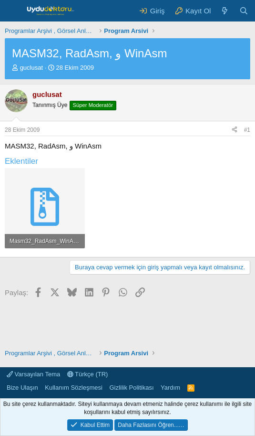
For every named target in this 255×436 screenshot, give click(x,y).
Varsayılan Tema (33, 374)
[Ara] (244, 11)
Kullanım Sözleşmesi (73, 387)
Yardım (170, 387)
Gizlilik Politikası (131, 387)
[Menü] (13, 11)
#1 (247, 130)
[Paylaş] (234, 130)
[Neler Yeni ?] (224, 11)
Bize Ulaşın (22, 387)
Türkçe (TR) (87, 374)
